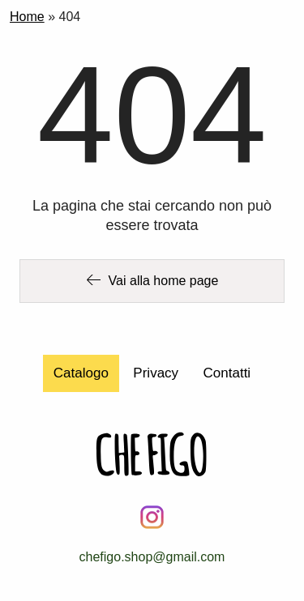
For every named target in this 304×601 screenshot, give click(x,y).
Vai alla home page (152, 281)
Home (27, 16)
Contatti (227, 373)
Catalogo (81, 373)
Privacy (155, 373)
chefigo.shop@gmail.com (152, 557)
